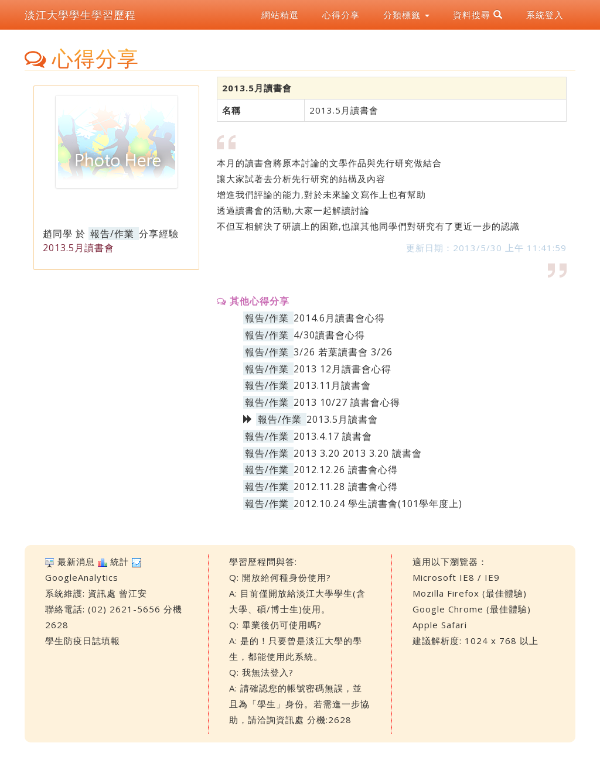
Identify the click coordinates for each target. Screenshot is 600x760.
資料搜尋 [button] (478, 14)
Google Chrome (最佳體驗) (471, 609)
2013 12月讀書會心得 (342, 368)
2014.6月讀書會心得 (339, 317)
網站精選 (280, 14)
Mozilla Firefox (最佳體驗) (469, 593)
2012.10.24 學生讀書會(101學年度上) (378, 503)
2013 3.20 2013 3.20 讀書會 (358, 453)
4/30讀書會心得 (329, 334)
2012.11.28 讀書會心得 (346, 486)
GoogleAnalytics (81, 577)
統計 (119, 561)
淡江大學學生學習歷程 (80, 15)
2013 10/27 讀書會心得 (347, 402)
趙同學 (58, 233)
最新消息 (76, 561)
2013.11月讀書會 (332, 385)
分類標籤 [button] (406, 14)
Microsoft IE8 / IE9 (456, 577)
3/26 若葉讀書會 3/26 (343, 351)
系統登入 (545, 14)
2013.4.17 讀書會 (333, 436)
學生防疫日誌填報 (82, 640)
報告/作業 (112, 233)
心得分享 (341, 14)
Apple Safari (439, 625)
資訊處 (102, 593)
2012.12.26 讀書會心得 (346, 469)
